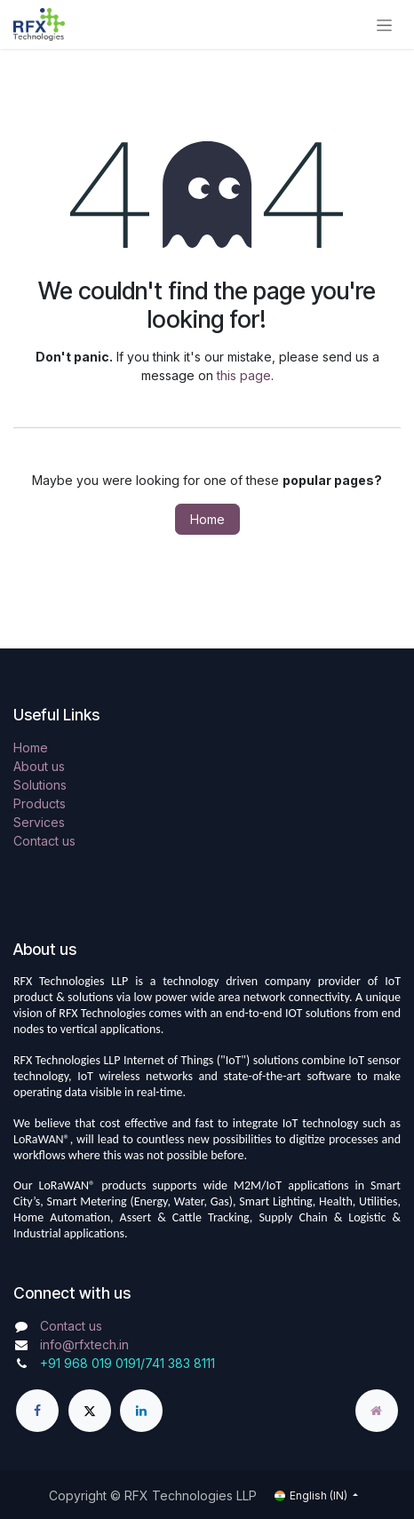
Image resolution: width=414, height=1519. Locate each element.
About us (39, 766)
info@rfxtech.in (84, 1344)
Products (39, 803)
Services (39, 822)
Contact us (44, 840)
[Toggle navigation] (384, 24)
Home (207, 519)
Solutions (40, 784)
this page (244, 375)
